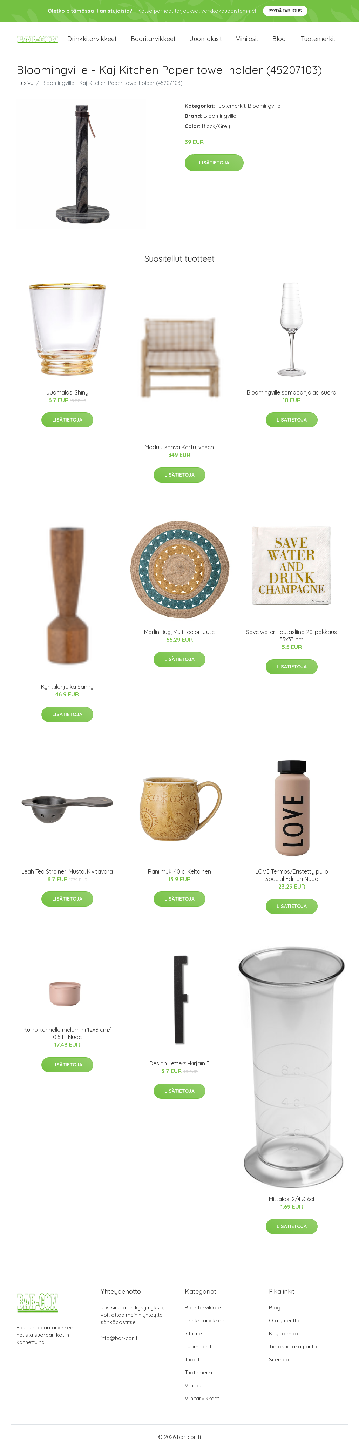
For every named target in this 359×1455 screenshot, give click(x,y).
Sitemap (279, 1365)
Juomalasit (206, 42)
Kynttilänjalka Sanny (67, 692)
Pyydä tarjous (285, 10)
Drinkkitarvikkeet (92, 42)
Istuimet (194, 1339)
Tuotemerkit (318, 42)
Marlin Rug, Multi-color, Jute (179, 637)
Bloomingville (264, 111)
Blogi (279, 42)
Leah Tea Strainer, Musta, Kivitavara (67, 877)
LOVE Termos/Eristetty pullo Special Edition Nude (291, 881)
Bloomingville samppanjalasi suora (291, 398)
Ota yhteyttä (284, 1326)
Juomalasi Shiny (67, 398)
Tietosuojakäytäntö (293, 1352)
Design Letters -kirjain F (179, 1069)
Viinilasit (247, 42)
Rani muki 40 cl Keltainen (179, 877)
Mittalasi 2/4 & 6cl (291, 1204)
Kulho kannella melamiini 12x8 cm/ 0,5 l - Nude (67, 1039)
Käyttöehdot (284, 1339)
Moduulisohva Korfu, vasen (179, 453)
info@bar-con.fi (120, 1344)
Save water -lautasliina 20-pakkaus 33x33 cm (291, 641)
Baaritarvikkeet (153, 42)
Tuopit (192, 1365)
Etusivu (24, 89)
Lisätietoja (214, 169)
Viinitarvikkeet (202, 1404)
